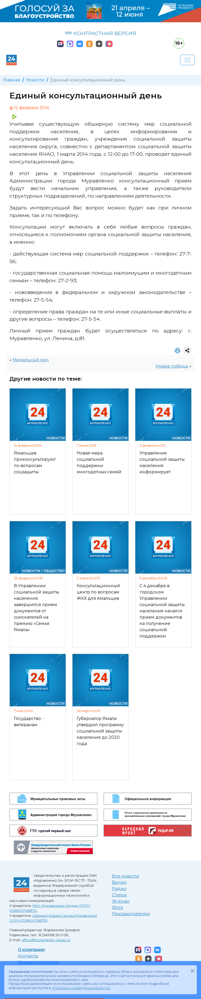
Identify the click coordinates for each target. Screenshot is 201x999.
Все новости (125, 876)
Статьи (119, 894)
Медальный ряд (31, 359)
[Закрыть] (192, 970)
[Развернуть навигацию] (187, 60)
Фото (117, 907)
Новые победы (171, 366)
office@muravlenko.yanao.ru (45, 940)
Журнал (121, 901)
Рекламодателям (131, 913)
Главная (11, 79)
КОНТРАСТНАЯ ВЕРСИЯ (100, 33)
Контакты (28, 955)
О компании (31, 949)
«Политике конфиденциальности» (81, 988)
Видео (119, 882)
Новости (35, 79)
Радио (119, 888)
